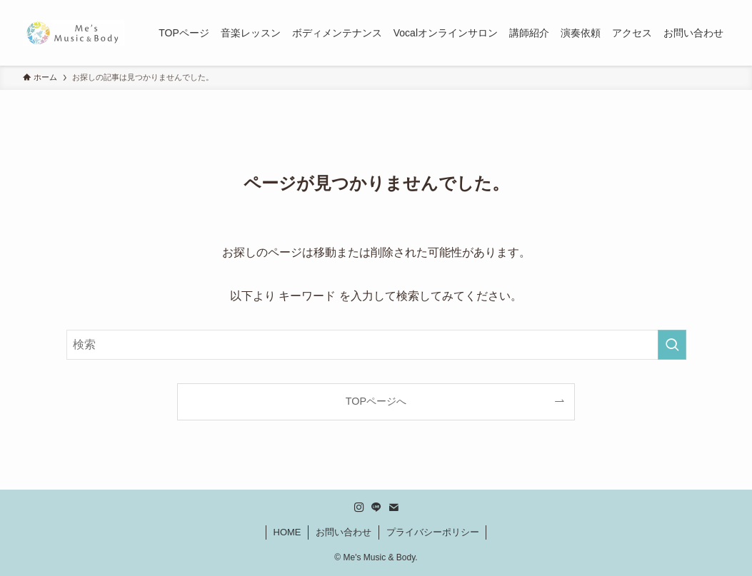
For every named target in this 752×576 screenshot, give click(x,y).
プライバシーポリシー (432, 532)
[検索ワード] (376, 345)
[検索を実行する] (672, 345)
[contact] (393, 507)
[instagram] (359, 507)
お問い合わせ (343, 532)
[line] (376, 507)
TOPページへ (376, 401)
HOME (287, 532)
